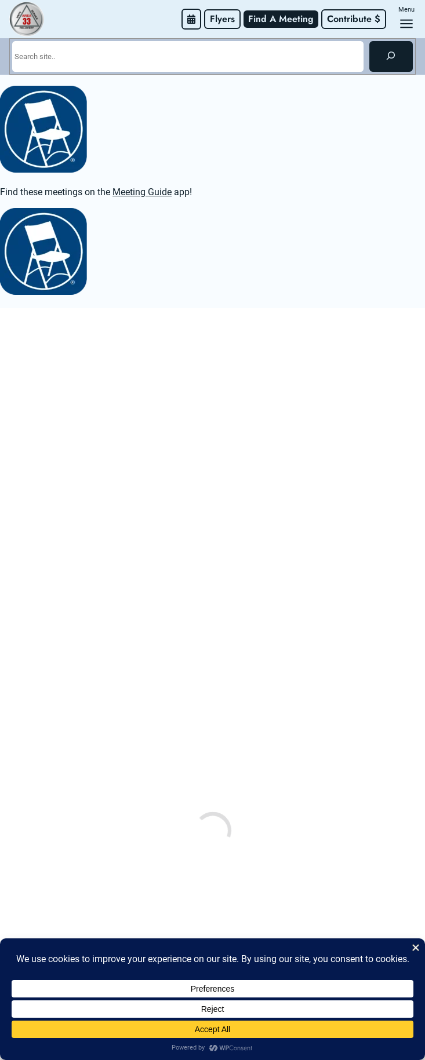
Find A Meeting (281, 18)
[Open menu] (406, 23)
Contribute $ (353, 18)
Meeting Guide (142, 192)
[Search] (391, 56)
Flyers (222, 18)
